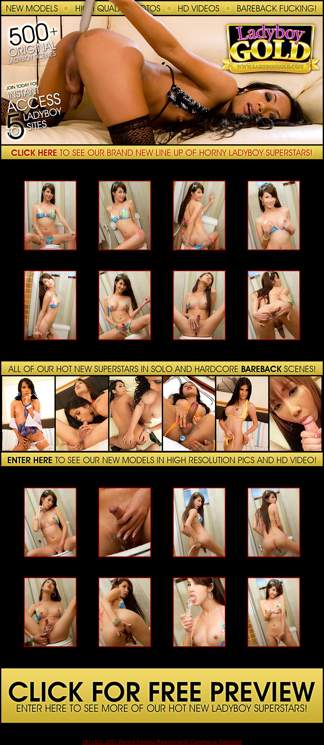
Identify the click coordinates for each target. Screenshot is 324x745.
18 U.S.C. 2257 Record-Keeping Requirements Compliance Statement (162, 742)
